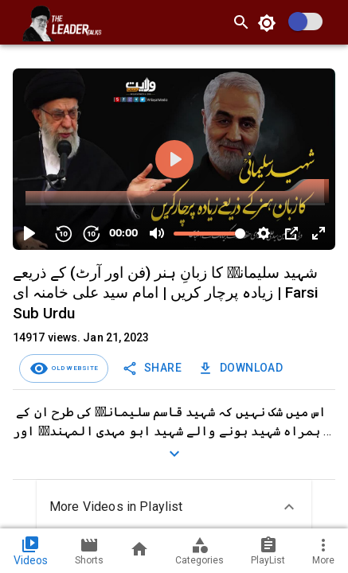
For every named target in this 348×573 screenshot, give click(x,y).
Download (241, 368)
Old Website (73, 368)
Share (153, 368)
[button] (174, 507)
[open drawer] (12, 22)
